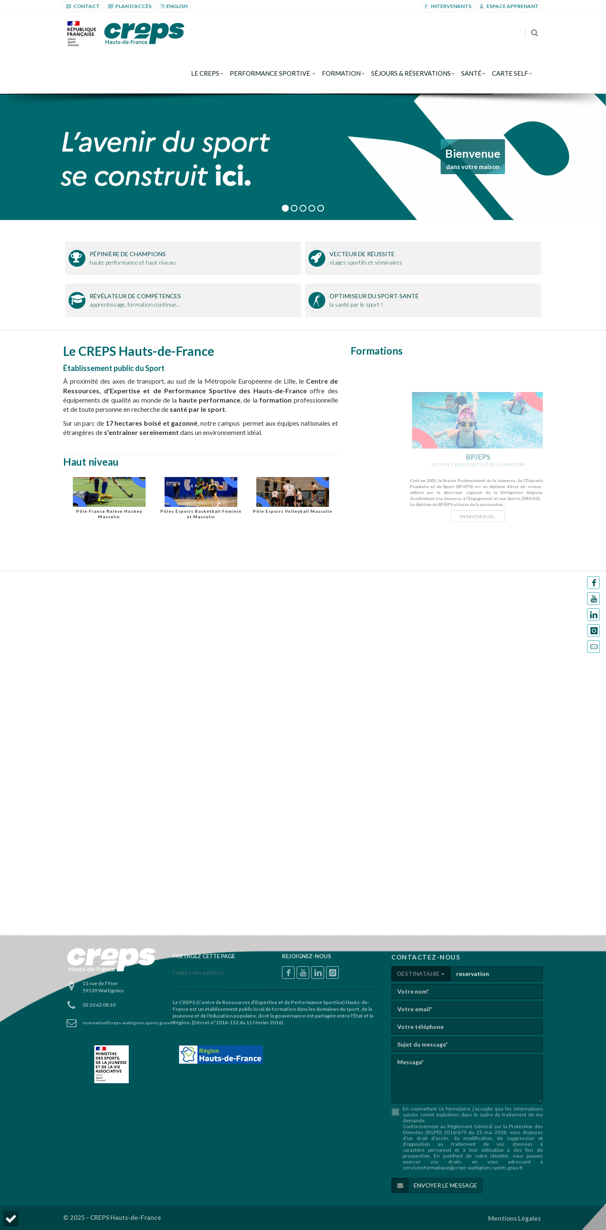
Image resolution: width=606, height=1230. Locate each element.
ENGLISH (174, 6)
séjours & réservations (411, 73)
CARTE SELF (510, 73)
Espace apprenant (509, 6)
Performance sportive (270, 73)
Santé (471, 73)
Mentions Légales (514, 1218)
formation (341, 73)
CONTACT (83, 6)
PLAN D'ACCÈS (130, 6)
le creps (205, 73)
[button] (11, 1219)
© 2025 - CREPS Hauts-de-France (112, 1217)
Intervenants (447, 6)
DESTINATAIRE (420, 973)
